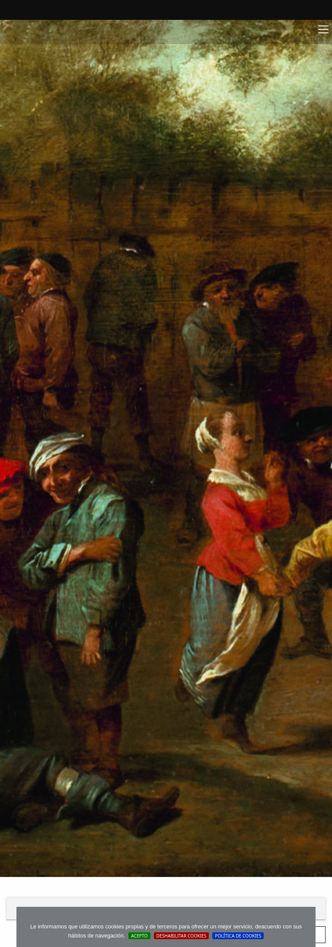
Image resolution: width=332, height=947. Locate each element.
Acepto (139, 936)
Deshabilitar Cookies (181, 936)
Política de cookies (238, 936)
